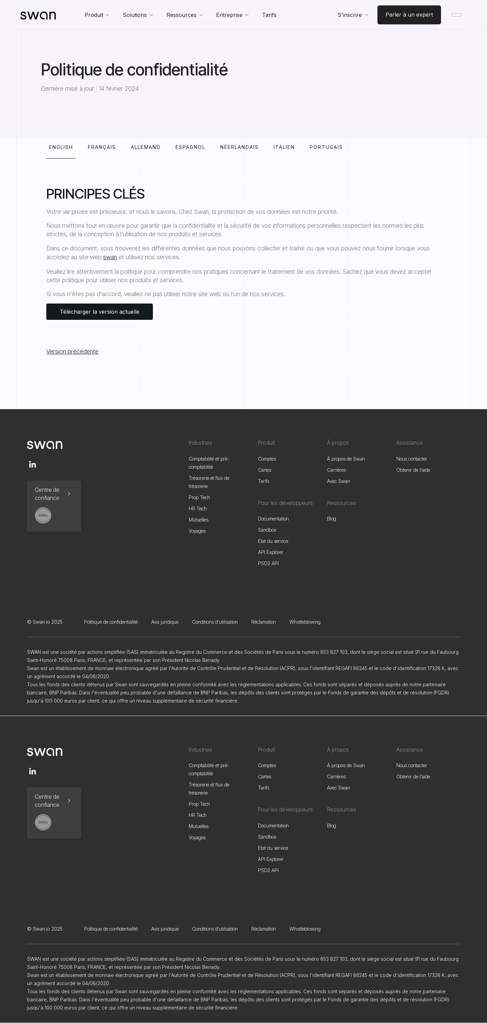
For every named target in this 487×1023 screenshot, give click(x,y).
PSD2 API (268, 563)
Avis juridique (165, 622)
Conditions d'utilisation (215, 622)
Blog (331, 518)
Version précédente (72, 351)
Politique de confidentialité (111, 622)
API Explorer (270, 552)
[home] (38, 14)
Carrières (336, 470)
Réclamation (263, 622)
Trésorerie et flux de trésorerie (209, 482)
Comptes (267, 459)
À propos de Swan (346, 459)
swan (110, 257)
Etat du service (273, 541)
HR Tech (198, 508)
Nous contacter (411, 459)
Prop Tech (199, 497)
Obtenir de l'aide (413, 470)
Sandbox (267, 530)
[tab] (61, 151)
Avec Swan (338, 481)
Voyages (197, 531)
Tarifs (269, 15)
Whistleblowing (305, 622)
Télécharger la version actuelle (99, 311)
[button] (97, 15)
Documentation (273, 518)
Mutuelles (198, 519)
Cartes (264, 470)
